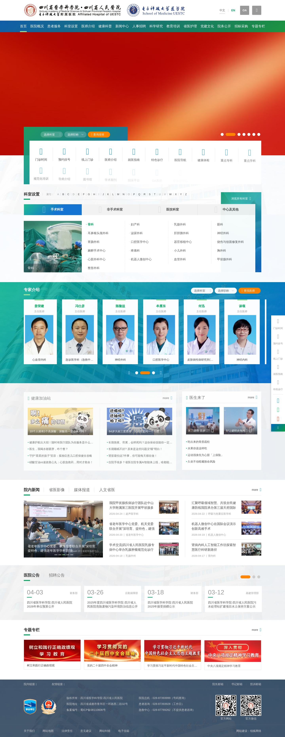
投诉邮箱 (255, 684)
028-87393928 (161, 703)
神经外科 (122, 362)
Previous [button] (129, 375)
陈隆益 (122, 308)
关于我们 (29, 730)
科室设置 (71, 26)
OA (245, 10)
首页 (23, 26)
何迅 (204, 308)
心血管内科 (41, 362)
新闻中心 (122, 26)
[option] (41, 334)
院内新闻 (32, 490)
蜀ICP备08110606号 (93, 709)
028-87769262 (161, 709)
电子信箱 (123, 730)
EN (233, 10)
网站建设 (241, 730)
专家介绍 (32, 290)
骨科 (31, 271)
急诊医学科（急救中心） (82, 362)
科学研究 (156, 26)
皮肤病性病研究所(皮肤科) (204, 362)
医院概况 (37, 26)
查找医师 (251, 291)
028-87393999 (161, 698)
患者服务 (54, 26)
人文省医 (107, 490)
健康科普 (105, 26)
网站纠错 (104, 730)
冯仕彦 (82, 308)
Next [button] (161, 375)
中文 (222, 10)
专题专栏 (258, 26)
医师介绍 (88, 26)
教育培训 (173, 26)
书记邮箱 (236, 684)
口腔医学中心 (163, 362)
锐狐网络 (255, 730)
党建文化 (207, 26)
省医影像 (57, 490)
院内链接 (29, 684)
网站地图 (48, 730)
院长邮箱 (217, 684)
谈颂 (244, 308)
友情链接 (57, 684)
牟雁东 (163, 308)
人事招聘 (139, 26)
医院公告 (32, 578)
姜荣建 (41, 308)
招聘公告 (57, 578)
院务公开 (224, 26)
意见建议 (85, 730)
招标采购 (241, 26)
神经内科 (244, 362)
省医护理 (190, 26)
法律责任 (67, 730)
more (255, 489)
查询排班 (97, 134)
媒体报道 (82, 490)
